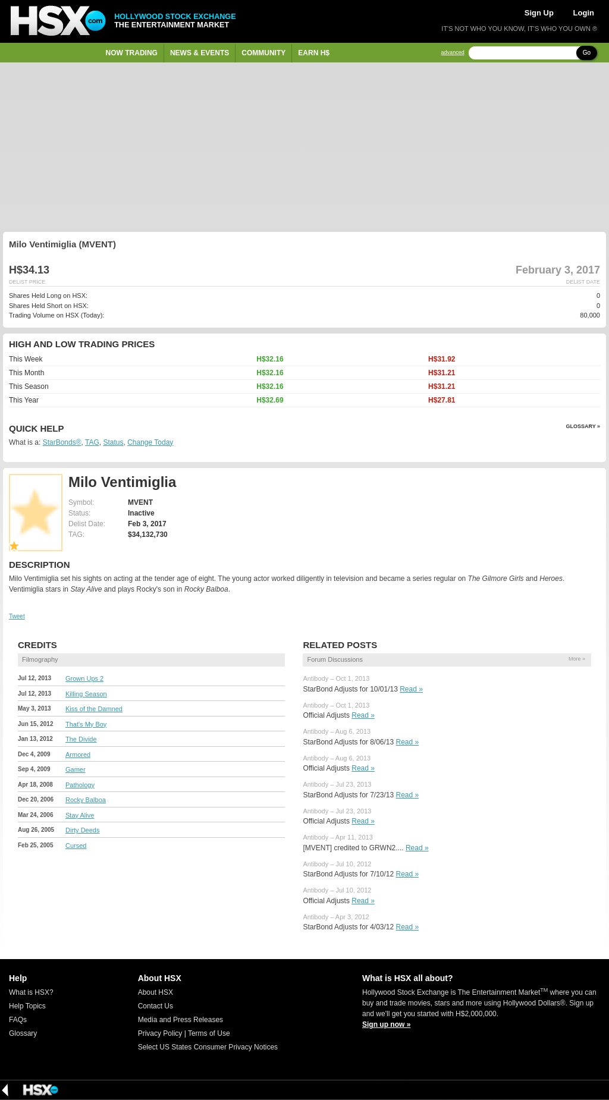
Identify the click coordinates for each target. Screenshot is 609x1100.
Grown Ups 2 (84, 678)
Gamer (75, 769)
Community (263, 53)
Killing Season (86, 693)
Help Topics (27, 1006)
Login (583, 12)
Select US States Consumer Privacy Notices (208, 1047)
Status (113, 442)
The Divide (81, 739)
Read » (411, 689)
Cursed (75, 845)
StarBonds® (62, 442)
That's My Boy (85, 724)
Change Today (150, 442)
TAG (92, 442)
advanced (452, 52)
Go (587, 52)
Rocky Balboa (85, 799)
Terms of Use (209, 1033)
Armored (77, 754)
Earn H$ (313, 53)
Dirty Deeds (82, 830)
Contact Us (155, 1006)
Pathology (80, 784)
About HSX (155, 992)
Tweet (17, 616)
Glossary (23, 1033)
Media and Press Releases (180, 1020)
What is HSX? (31, 992)
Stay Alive (79, 815)
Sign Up (539, 12)
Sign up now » (386, 1024)
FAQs (18, 1020)
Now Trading (132, 53)
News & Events (199, 53)
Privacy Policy (160, 1033)
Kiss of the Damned (94, 708)
